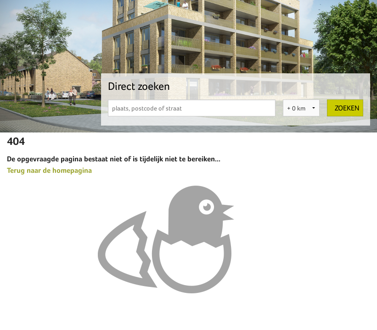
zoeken (347, 108)
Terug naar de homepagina (49, 170)
